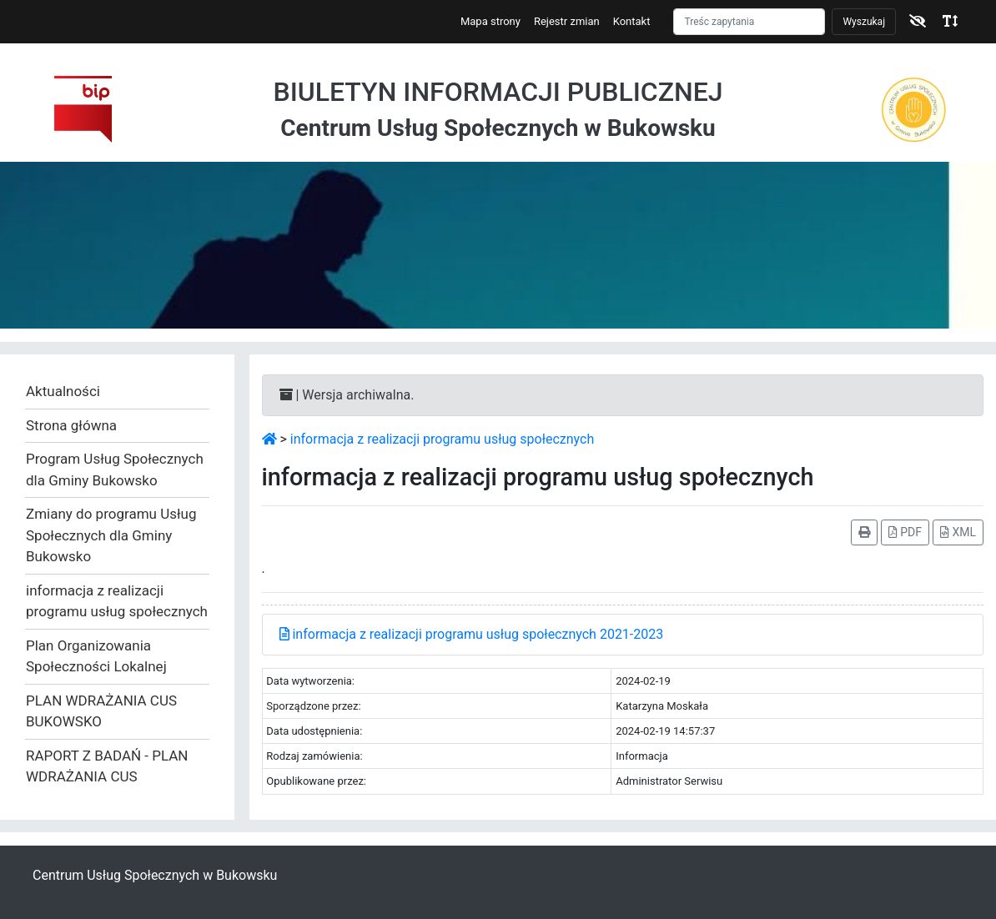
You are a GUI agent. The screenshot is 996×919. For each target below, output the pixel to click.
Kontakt (632, 21)
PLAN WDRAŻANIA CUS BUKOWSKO (101, 711)
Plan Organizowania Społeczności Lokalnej (96, 656)
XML (958, 532)
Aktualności (63, 391)
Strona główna (71, 425)
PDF (905, 532)
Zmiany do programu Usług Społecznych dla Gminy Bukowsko (111, 535)
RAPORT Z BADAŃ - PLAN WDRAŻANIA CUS (107, 766)
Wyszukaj (864, 22)
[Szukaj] (749, 21)
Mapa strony (490, 21)
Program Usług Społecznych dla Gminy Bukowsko (115, 469)
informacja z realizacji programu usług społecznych (117, 601)
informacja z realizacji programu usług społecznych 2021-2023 (471, 634)
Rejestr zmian (567, 21)
